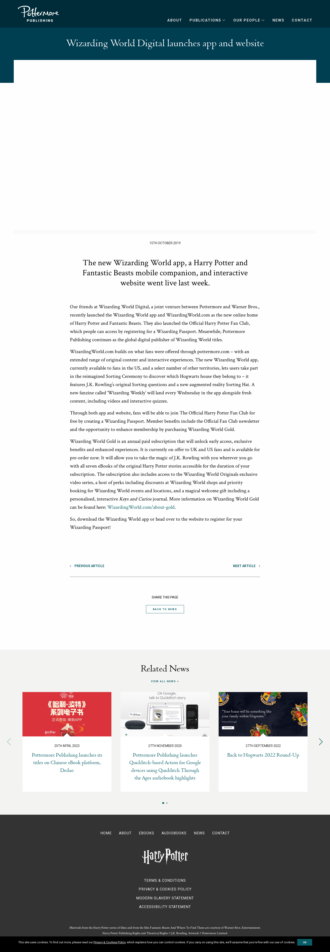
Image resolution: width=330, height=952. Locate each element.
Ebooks (146, 833)
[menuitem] (171, 20)
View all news (163, 681)
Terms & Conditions (165, 880)
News (278, 20)
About (174, 20)
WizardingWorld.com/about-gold (141, 507)
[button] (321, 741)
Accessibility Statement (165, 907)
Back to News (165, 609)
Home (106, 833)
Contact (302, 20)
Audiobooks (174, 833)
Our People (246, 20)
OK (305, 942)
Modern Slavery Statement (165, 898)
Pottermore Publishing (38, 13)
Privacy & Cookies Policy (165, 889)
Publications (205, 20)
